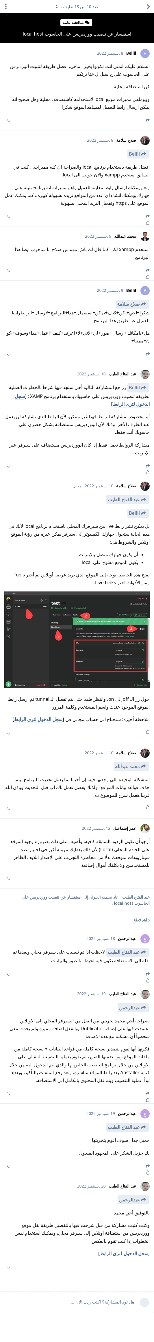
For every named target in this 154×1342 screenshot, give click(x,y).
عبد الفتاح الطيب (124, 499)
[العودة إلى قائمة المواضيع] (148, 6)
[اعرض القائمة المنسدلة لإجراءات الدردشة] (6, 6)
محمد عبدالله (127, 766)
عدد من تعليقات (76, 6)
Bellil (134, 154)
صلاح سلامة (128, 304)
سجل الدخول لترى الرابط (38, 719)
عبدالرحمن (129, 1007)
